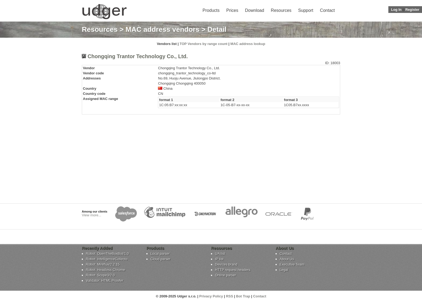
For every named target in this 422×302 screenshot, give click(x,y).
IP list (219, 259)
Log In (396, 10)
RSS (229, 296)
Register (412, 10)
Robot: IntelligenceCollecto (107, 259)
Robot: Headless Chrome (105, 270)
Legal (284, 270)
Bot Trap (243, 296)
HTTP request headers (232, 270)
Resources (281, 10)
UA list (220, 254)
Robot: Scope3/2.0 (100, 275)
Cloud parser (160, 259)
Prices (232, 10)
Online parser (225, 275)
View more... (91, 215)
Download (254, 10)
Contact (327, 10)
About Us (287, 259)
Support (305, 10)
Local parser (160, 254)
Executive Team (292, 264)
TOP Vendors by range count (203, 44)
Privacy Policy (211, 296)
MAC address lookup (247, 44)
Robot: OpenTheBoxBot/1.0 (107, 254)
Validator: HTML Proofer (104, 281)
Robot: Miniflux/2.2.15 (103, 264)
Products (211, 10)
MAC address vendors (163, 29)
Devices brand (226, 264)
